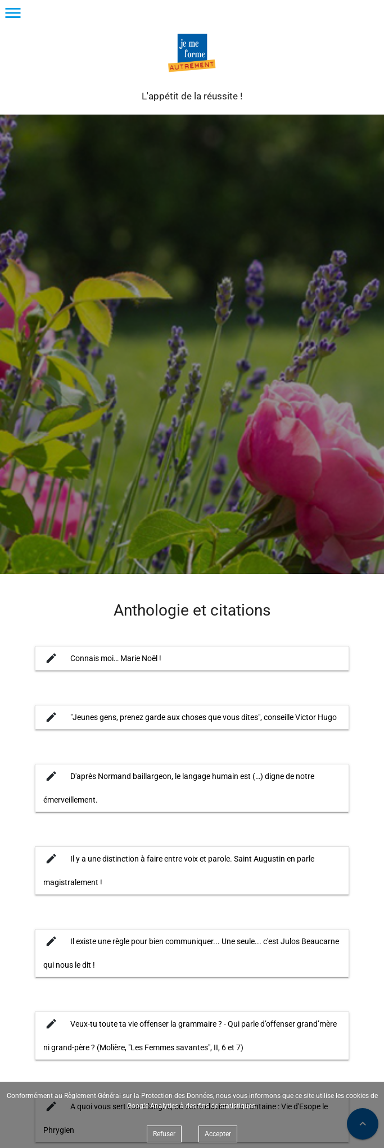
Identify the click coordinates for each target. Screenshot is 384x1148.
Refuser (164, 1134)
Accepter (218, 1134)
